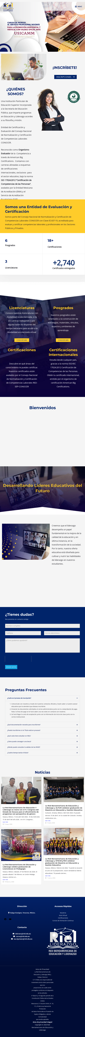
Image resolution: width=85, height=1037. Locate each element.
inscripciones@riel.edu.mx (23, 939)
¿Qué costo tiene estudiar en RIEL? (19, 736)
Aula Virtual (63, 915)
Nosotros (63, 913)
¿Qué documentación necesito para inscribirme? (23, 725)
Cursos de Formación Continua (63, 921)
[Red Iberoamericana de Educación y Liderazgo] (8, 6)
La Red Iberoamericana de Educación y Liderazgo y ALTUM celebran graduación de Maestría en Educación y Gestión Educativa (63, 808)
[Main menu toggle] (78, 6)
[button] (3, 26)
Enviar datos (11, 667)
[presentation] (18, 659)
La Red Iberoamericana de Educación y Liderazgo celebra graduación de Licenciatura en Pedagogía (19, 867)
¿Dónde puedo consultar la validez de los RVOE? (23, 747)
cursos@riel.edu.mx (23, 936)
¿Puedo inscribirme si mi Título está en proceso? (23, 730)
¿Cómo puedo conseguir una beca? (19, 741)
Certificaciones (63, 918)
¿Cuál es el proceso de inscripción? (19, 698)
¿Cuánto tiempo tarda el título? (17, 753)
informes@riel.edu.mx (23, 933)
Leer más (5, 822)
